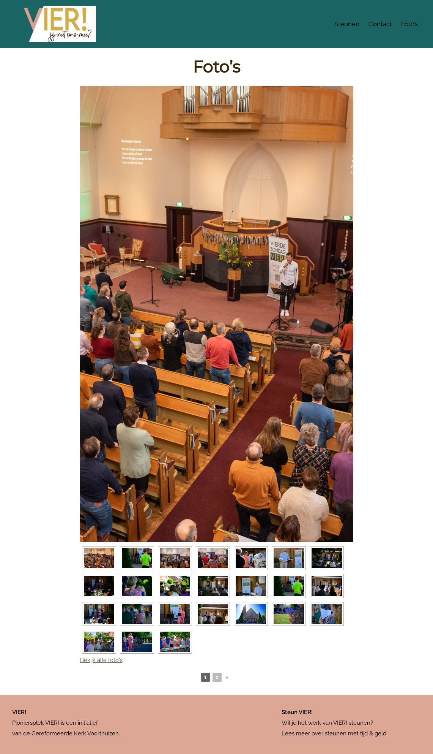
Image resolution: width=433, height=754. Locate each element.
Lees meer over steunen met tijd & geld (334, 733)
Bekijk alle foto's (101, 660)
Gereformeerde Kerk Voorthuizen (75, 733)
